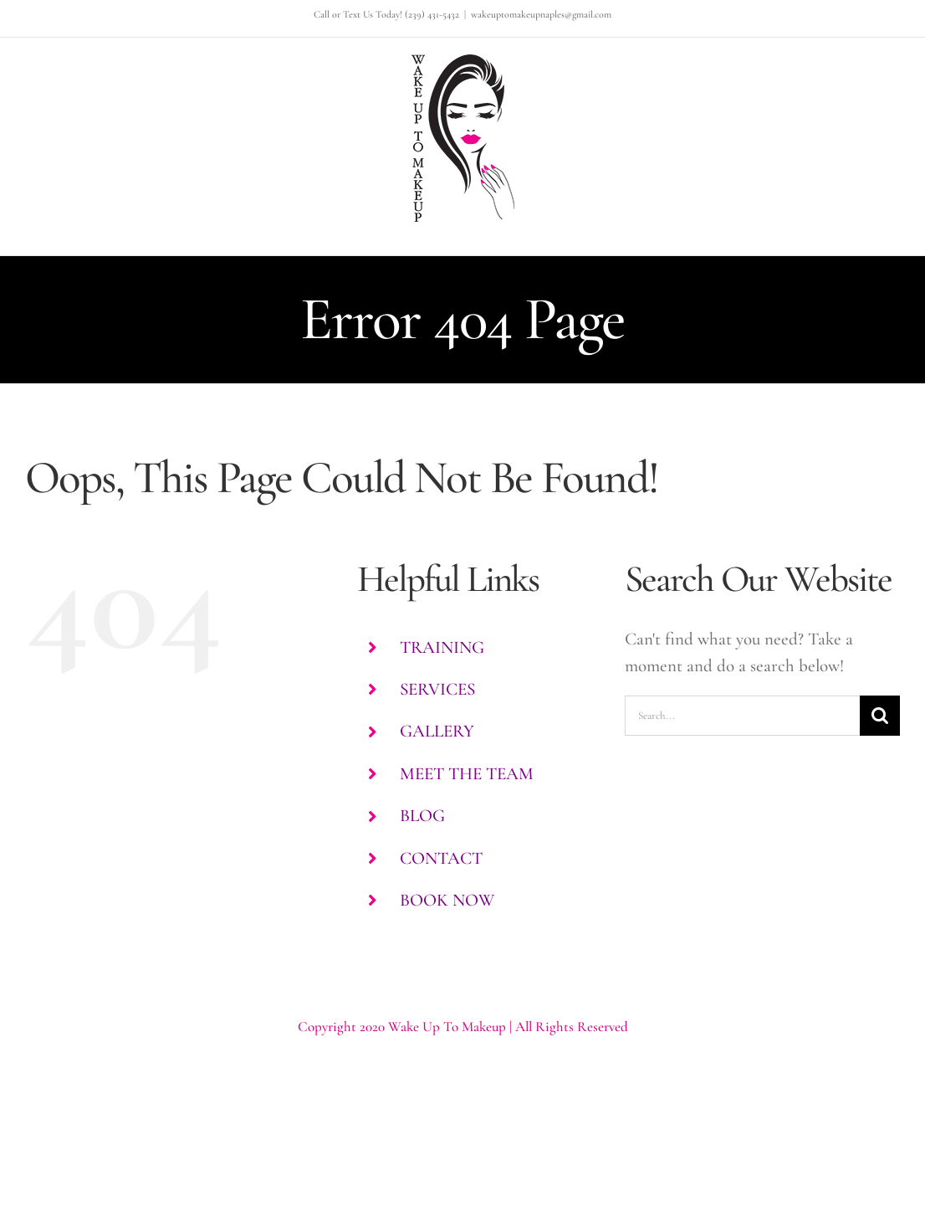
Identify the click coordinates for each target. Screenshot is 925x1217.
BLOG (422, 815)
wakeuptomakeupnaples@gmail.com (541, 14)
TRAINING (442, 647)
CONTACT (441, 858)
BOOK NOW (447, 900)
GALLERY (437, 731)
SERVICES (437, 689)
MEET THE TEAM (467, 773)
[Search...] (742, 716)
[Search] (880, 716)
